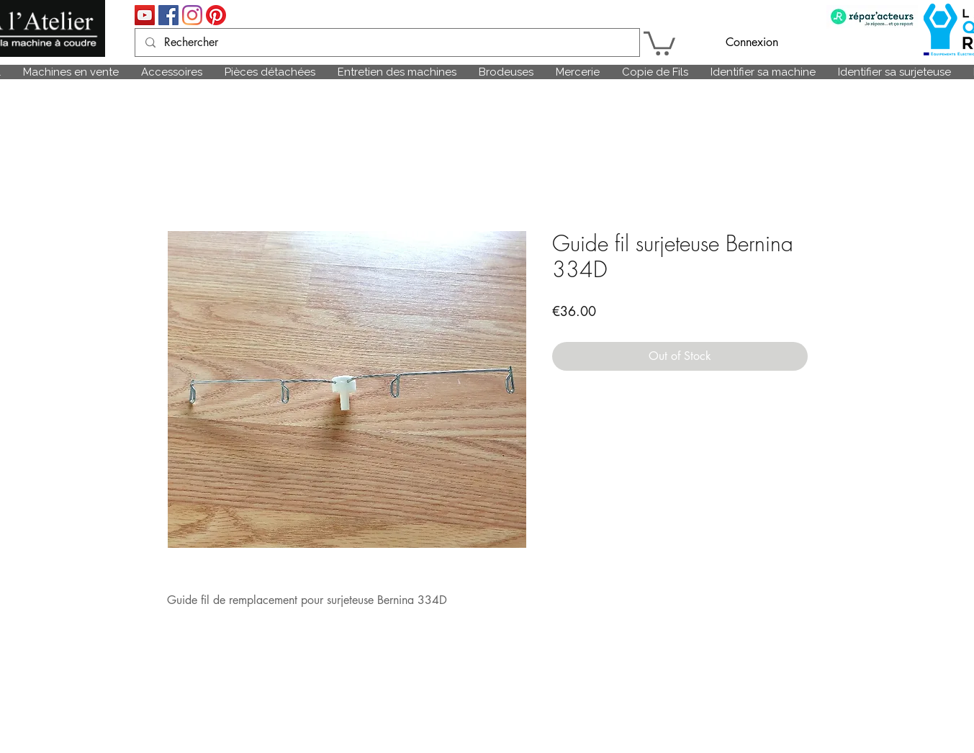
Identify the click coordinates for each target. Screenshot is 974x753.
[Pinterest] (216, 15)
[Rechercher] (386, 42)
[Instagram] (192, 15)
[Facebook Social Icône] (168, 15)
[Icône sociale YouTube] (145, 15)
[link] (659, 42)
